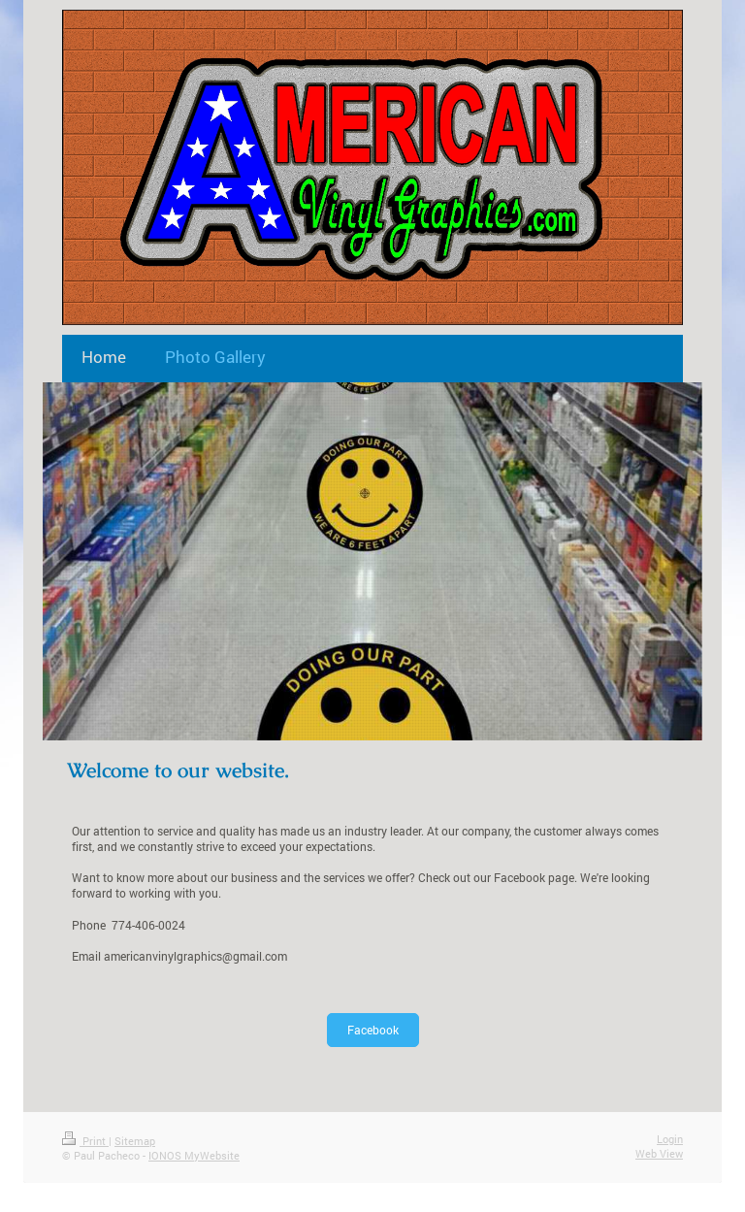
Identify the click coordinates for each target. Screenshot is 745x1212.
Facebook (373, 1029)
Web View (659, 1153)
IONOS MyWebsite (194, 1155)
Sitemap (134, 1140)
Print (85, 1140)
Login (670, 1138)
